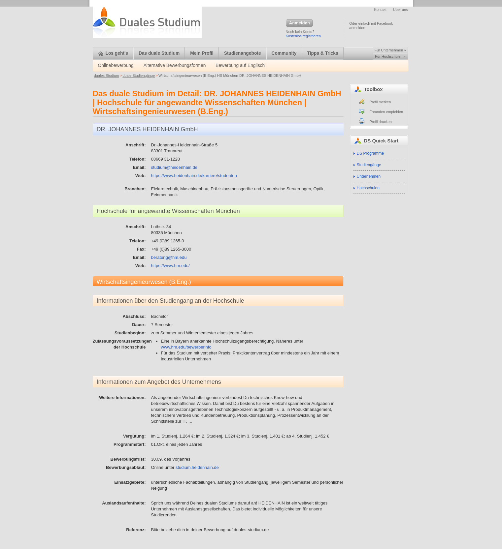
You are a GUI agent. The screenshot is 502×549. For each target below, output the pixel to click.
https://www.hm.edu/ (170, 265)
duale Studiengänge (138, 75)
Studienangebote (242, 53)
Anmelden (299, 23)
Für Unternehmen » (390, 50)
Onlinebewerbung (116, 65)
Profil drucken (381, 122)
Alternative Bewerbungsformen (175, 65)
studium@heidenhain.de (174, 167)
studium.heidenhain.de (197, 467)
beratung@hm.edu (169, 257)
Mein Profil (202, 53)
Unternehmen (369, 176)
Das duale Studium (159, 53)
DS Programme (370, 153)
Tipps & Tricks (322, 53)
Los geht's (113, 53)
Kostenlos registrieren (303, 36)
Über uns (400, 10)
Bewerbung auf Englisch (240, 65)
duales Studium (106, 75)
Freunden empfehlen (386, 112)
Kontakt (380, 10)
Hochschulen (368, 188)
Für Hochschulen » (390, 56)
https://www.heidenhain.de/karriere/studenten (194, 175)
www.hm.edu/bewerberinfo (186, 347)
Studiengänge (369, 165)
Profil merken (380, 102)
